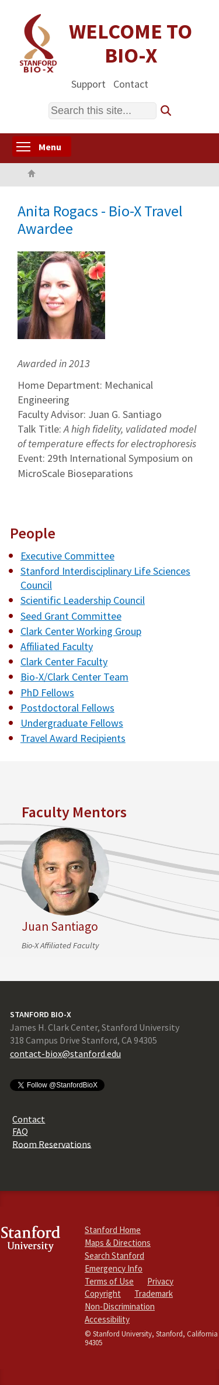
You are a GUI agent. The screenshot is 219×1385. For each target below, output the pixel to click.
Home (32, 175)
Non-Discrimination (120, 1306)
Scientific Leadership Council (82, 600)
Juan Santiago (60, 926)
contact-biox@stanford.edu (65, 1053)
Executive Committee (67, 555)
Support (88, 83)
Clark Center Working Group (80, 631)
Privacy (160, 1281)
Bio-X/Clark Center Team (74, 676)
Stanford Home (113, 1229)
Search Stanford (114, 1255)
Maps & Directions (118, 1242)
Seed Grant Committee (70, 616)
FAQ (20, 1131)
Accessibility (107, 1319)
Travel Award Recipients (73, 738)
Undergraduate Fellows (71, 723)
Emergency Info (113, 1268)
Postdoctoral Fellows (67, 707)
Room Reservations (51, 1143)
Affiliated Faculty (56, 646)
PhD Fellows (47, 692)
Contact (130, 83)
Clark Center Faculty (63, 661)
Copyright (103, 1293)
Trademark (153, 1293)
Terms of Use (109, 1281)
